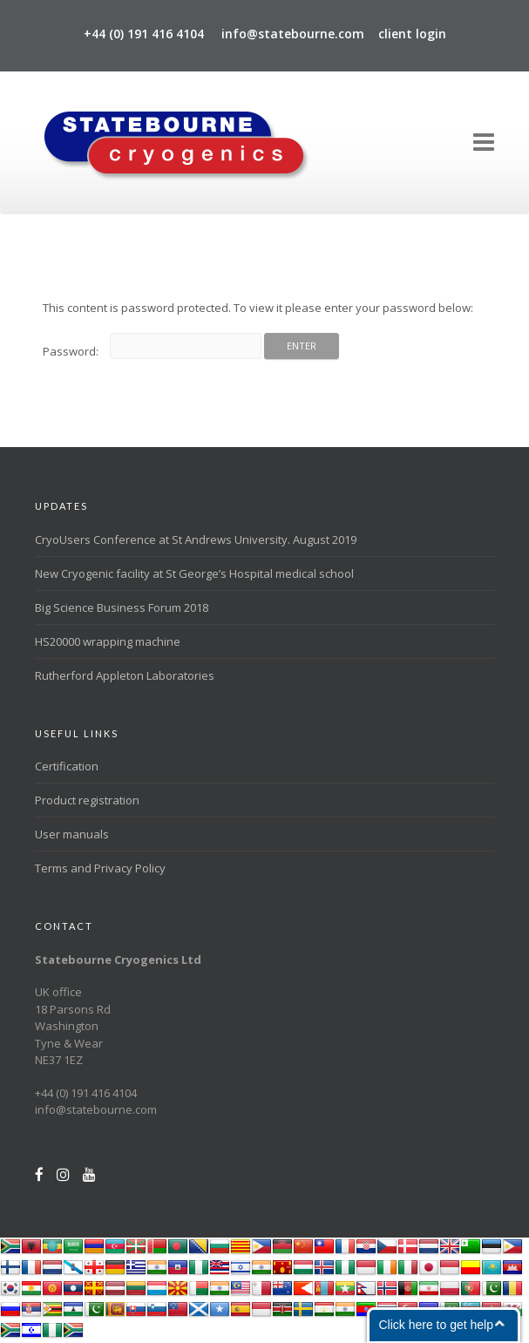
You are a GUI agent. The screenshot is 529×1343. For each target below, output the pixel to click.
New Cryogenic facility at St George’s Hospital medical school (194, 573)
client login (412, 33)
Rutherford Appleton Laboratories (124, 675)
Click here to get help (435, 1325)
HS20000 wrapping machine (107, 641)
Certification (66, 766)
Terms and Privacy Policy (100, 868)
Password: (152, 351)
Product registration (87, 800)
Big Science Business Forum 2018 (121, 607)
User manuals (72, 834)
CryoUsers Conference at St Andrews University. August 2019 (195, 539)
